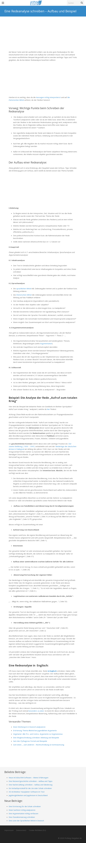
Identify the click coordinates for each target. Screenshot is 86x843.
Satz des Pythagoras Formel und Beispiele (30, 741)
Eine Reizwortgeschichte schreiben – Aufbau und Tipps (30, 781)
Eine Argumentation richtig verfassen (23, 813)
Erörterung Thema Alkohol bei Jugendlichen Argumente (35, 730)
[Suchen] (75, 2)
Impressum (9, 830)
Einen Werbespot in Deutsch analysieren (29, 727)
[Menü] (2, 3)
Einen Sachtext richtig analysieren (22, 810)
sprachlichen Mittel (23, 288)
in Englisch (52, 671)
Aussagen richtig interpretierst (48, 97)
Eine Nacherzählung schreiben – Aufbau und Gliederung (30, 784)
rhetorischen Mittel (23, 295)
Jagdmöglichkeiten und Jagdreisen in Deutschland (28, 795)
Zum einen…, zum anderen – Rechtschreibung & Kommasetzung (38, 744)
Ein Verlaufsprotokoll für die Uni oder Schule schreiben (30, 788)
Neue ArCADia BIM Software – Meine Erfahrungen (28, 777)
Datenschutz (21, 830)
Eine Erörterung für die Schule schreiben (25, 806)
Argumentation (46, 343)
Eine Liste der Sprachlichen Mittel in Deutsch (26, 820)
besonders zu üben (36, 711)
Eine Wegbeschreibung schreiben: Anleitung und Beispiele (36, 737)
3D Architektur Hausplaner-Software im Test (27, 792)
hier (48, 409)
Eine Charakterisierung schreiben (22, 817)
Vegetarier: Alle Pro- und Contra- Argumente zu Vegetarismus (38, 734)
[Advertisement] (43, 35)
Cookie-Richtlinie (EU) (37, 830)
